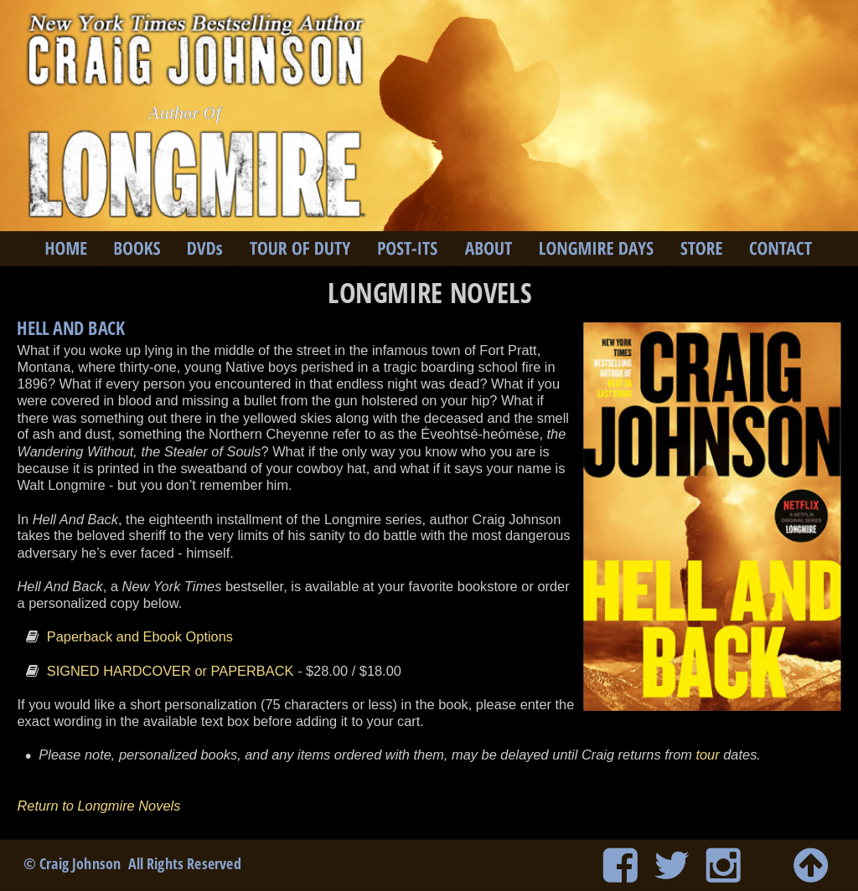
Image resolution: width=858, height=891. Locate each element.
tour (707, 755)
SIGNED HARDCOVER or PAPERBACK (170, 670)
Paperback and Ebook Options (140, 637)
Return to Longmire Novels (100, 805)
